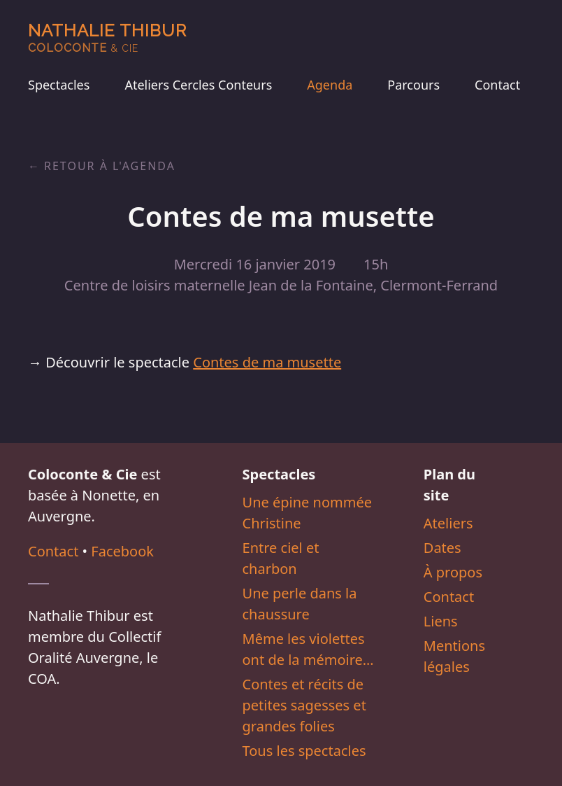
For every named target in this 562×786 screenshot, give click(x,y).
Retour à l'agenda (109, 166)
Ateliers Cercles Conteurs (198, 84)
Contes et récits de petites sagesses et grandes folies (304, 705)
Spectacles (58, 84)
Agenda (329, 84)
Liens (441, 621)
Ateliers (448, 523)
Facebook (122, 551)
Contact (497, 84)
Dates (442, 547)
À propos (453, 572)
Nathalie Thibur (107, 37)
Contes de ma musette (267, 362)
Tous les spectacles (304, 750)
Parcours (413, 84)
